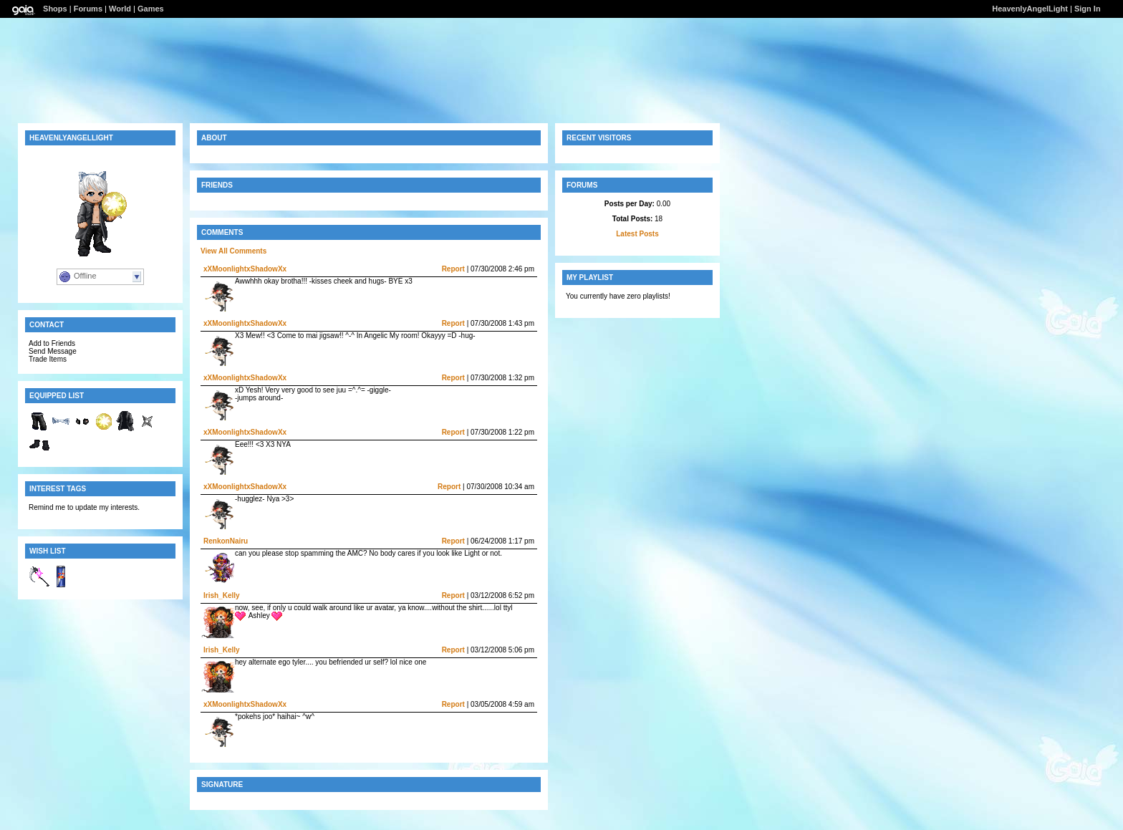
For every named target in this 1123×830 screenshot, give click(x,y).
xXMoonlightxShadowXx (244, 269)
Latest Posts (637, 234)
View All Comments (233, 251)
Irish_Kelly (221, 595)
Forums (88, 8)
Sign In (1087, 8)
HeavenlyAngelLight (1030, 8)
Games (151, 8)
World (120, 8)
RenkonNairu (225, 541)
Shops (55, 8)
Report (453, 269)
